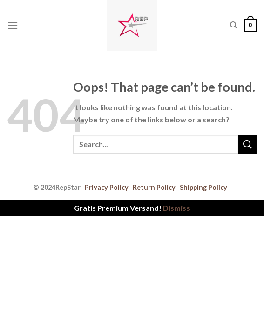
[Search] (233, 25)
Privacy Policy (107, 187)
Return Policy (154, 187)
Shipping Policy (203, 187)
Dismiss (176, 207)
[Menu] (12, 25)
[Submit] (247, 144)
